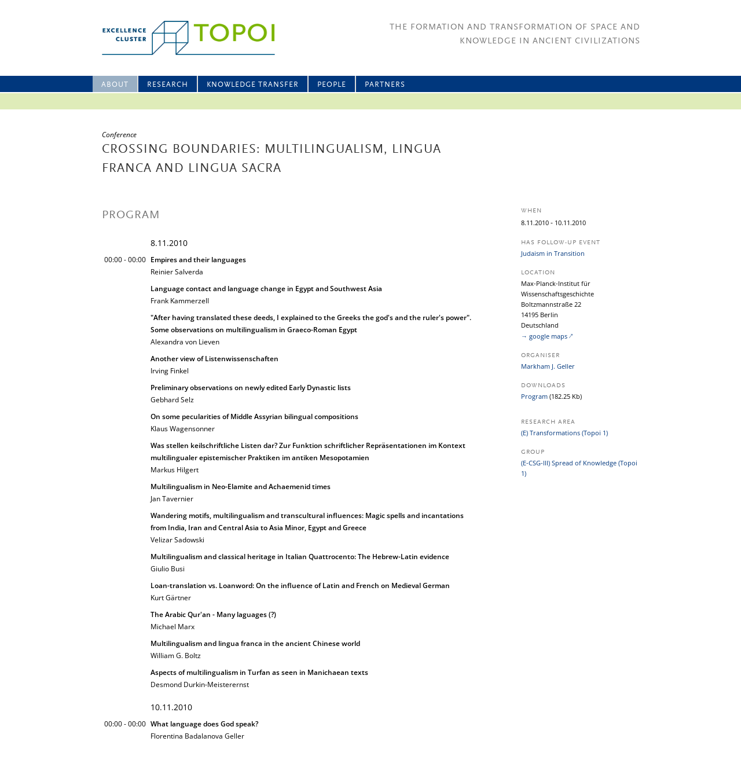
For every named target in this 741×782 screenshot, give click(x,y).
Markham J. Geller (548, 366)
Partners (385, 85)
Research (167, 85)
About (115, 85)
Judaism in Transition (553, 253)
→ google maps (544, 336)
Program (534, 396)
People (331, 85)
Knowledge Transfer (253, 85)
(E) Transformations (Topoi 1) (564, 432)
